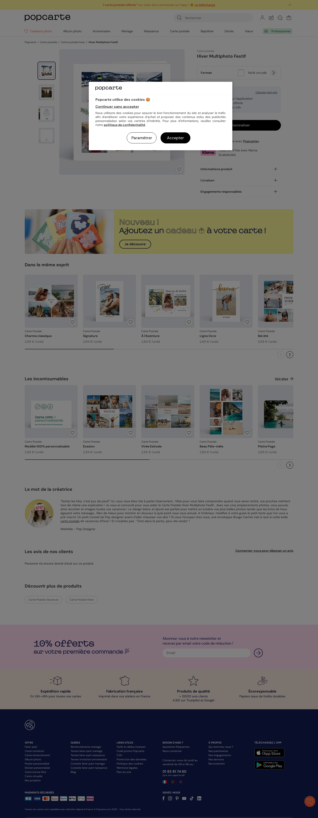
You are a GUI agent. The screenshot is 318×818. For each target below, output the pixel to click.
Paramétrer (141, 138)
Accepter (175, 138)
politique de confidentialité (124, 125)
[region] (160, 116)
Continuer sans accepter (117, 107)
